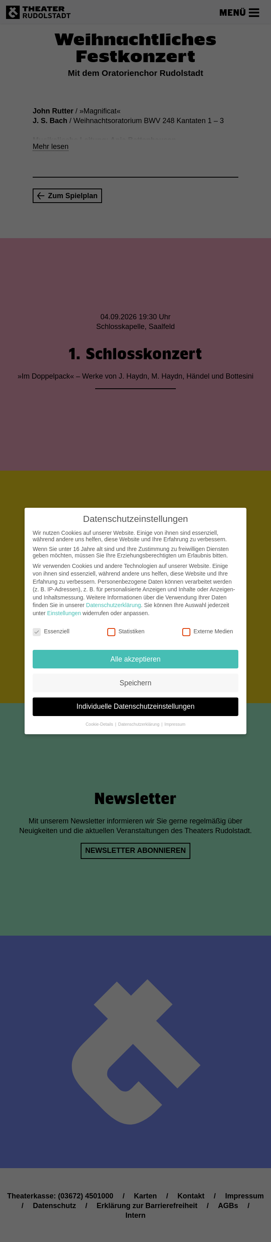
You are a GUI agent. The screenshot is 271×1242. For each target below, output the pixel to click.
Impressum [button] (175, 719)
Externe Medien (207, 627)
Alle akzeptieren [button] (135, 654)
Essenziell (51, 627)
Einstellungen (64, 608)
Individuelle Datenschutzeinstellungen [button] (136, 702)
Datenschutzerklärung (113, 600)
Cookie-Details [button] (99, 719)
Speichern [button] (136, 678)
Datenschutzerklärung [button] (139, 719)
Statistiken (126, 627)
